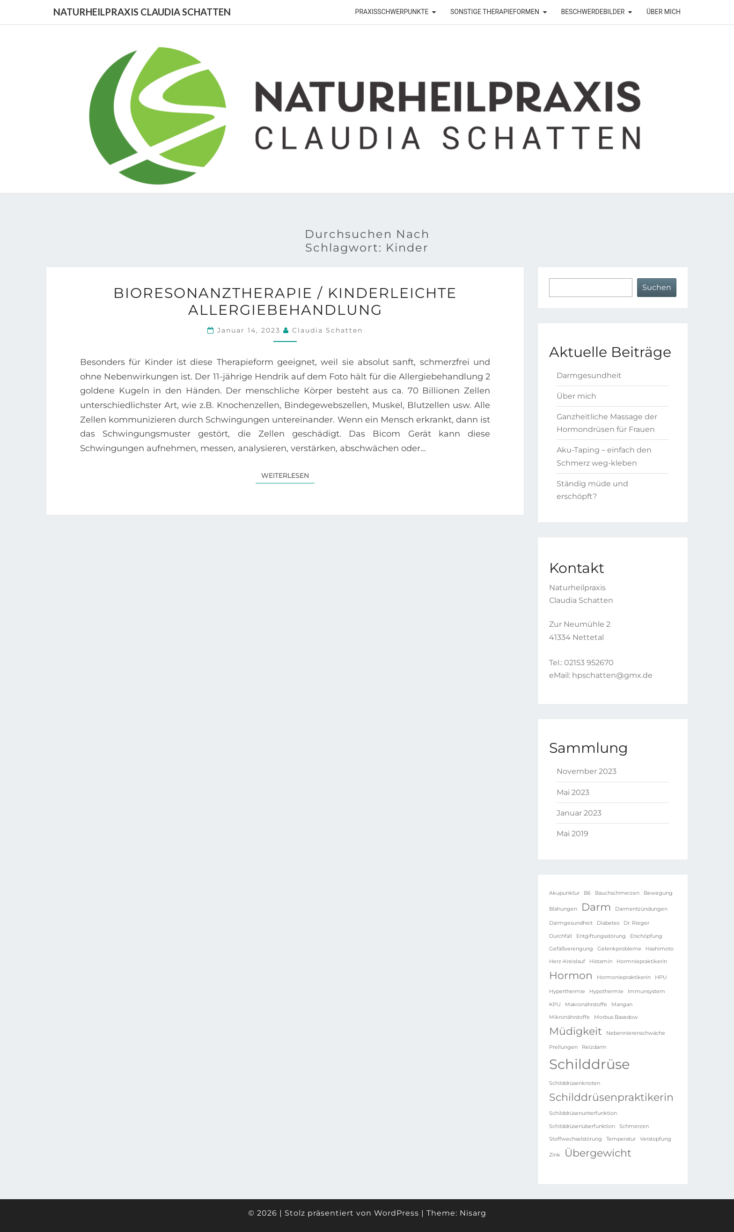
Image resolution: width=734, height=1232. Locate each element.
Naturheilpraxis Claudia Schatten (142, 11)
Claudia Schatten (327, 330)
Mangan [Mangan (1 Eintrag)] (621, 1005)
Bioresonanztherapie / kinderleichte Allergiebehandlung (285, 301)
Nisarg (473, 1213)
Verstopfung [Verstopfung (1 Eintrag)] (655, 1139)
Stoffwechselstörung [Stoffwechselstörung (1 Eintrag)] (575, 1139)
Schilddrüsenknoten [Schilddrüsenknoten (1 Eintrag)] (574, 1083)
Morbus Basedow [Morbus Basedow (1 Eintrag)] (616, 1017)
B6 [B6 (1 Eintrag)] (587, 893)
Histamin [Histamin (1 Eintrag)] (600, 961)
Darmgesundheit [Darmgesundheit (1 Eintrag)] (571, 923)
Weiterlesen (288, 475)
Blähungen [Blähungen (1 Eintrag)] (563, 909)
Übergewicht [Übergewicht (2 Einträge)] (598, 1153)
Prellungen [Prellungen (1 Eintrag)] (563, 1047)
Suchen (656, 287)
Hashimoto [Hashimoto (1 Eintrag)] (660, 949)
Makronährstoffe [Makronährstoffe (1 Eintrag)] (586, 1005)
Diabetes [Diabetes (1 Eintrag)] (608, 923)
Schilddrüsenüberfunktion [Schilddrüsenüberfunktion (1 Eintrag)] (582, 1126)
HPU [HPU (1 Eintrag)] (661, 977)
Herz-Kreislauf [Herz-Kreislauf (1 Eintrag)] (567, 961)
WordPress (396, 1213)
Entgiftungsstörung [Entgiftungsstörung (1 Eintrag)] (601, 936)
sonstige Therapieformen (494, 11)
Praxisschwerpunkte (392, 11)
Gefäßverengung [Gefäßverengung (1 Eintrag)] (571, 949)
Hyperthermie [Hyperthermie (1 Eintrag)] (567, 991)
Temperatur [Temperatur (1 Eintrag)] (621, 1139)
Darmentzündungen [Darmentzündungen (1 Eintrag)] (641, 909)
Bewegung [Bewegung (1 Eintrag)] (658, 893)
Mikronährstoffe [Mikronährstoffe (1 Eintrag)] (569, 1017)
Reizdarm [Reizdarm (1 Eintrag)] (594, 1047)
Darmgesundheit (589, 375)
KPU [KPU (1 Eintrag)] (555, 1005)
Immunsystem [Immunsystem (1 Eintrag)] (646, 991)
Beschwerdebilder (592, 11)
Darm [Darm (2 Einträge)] (596, 907)
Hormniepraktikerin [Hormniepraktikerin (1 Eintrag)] (642, 961)
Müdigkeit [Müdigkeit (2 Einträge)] (575, 1031)
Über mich (663, 11)
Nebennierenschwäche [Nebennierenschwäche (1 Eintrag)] (635, 1033)
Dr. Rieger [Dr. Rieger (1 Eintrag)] (636, 923)
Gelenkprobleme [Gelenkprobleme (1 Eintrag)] (619, 949)
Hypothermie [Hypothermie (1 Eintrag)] (606, 991)
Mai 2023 (573, 792)
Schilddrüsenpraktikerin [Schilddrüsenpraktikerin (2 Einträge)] (611, 1097)
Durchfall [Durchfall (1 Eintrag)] (560, 936)
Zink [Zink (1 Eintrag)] (554, 1155)
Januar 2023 (579, 813)
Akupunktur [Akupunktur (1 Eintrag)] (564, 893)
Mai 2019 (572, 833)
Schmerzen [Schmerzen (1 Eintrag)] (634, 1126)
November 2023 (587, 771)
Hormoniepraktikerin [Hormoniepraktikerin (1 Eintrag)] (624, 977)
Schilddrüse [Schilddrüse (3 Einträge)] (589, 1064)
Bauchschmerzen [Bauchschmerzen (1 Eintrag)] (617, 893)
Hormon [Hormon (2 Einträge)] (571, 975)
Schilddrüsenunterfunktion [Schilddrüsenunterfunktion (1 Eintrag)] (583, 1113)
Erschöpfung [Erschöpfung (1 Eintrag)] (646, 936)
